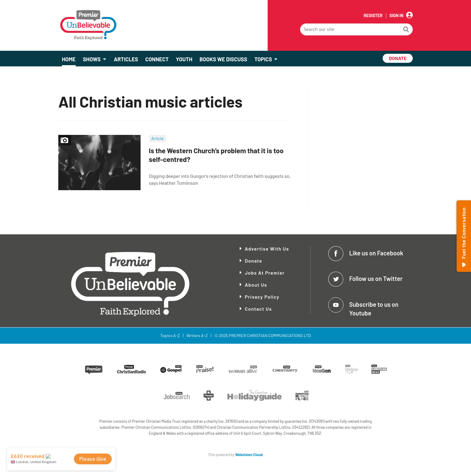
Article (157, 138)
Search (406, 30)
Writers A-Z (197, 335)
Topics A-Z (170, 335)
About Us (256, 285)
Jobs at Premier (265, 273)
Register (372, 15)
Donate (253, 260)
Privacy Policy (262, 297)
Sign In (396, 15)
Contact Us (258, 309)
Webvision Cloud (249, 454)
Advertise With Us (267, 248)
